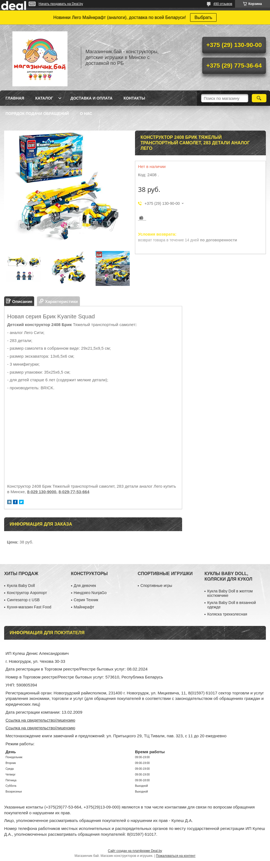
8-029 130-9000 (41, 491)
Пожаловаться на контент (175, 856)
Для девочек (85, 585)
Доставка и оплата (91, 98)
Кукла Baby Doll (21, 585)
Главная (15, 98)
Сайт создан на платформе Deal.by (135, 851)
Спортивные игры (156, 585)
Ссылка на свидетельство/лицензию (40, 720)
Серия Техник (86, 600)
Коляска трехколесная (227, 614)
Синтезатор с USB (23, 600)
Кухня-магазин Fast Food (29, 607)
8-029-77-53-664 (73, 491)
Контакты (134, 98)
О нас (86, 113)
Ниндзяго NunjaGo (90, 592)
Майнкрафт (84, 607)
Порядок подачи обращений (37, 113)
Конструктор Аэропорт (27, 592)
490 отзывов (222, 4)
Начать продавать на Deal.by (61, 4)
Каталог (44, 98)
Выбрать (203, 17)
